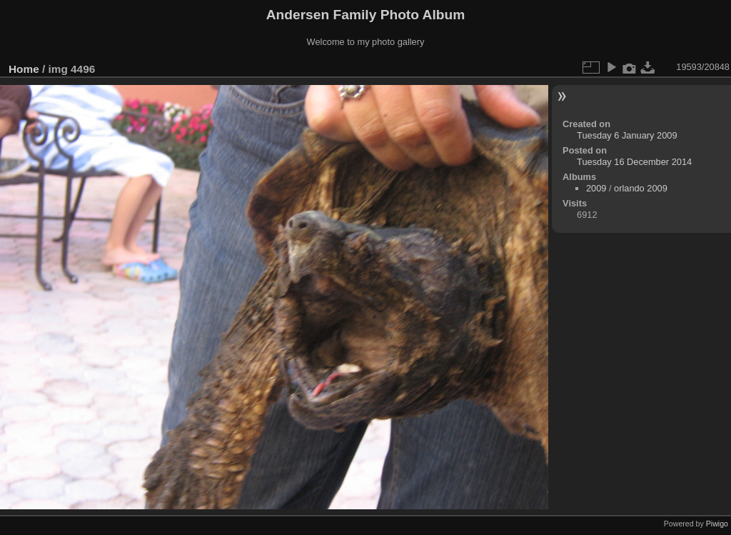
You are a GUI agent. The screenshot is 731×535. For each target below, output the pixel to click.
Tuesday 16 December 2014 (634, 161)
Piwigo (717, 523)
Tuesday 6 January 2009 (627, 135)
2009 (596, 188)
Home (24, 69)
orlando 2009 (640, 188)
